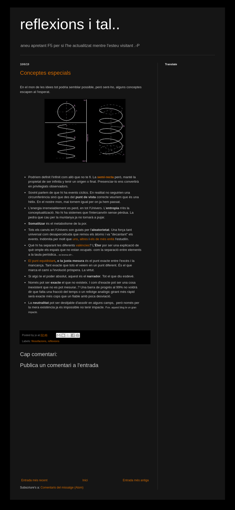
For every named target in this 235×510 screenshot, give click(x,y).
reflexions (53, 341)
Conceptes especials (45, 73)
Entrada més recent (34, 480)
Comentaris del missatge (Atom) (61, 487)
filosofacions (39, 341)
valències (83, 245)
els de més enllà (102, 239)
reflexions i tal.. (70, 24)
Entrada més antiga (136, 480)
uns (75, 239)
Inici (85, 480)
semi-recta (105, 177)
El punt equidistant (42, 261)
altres (84, 239)
